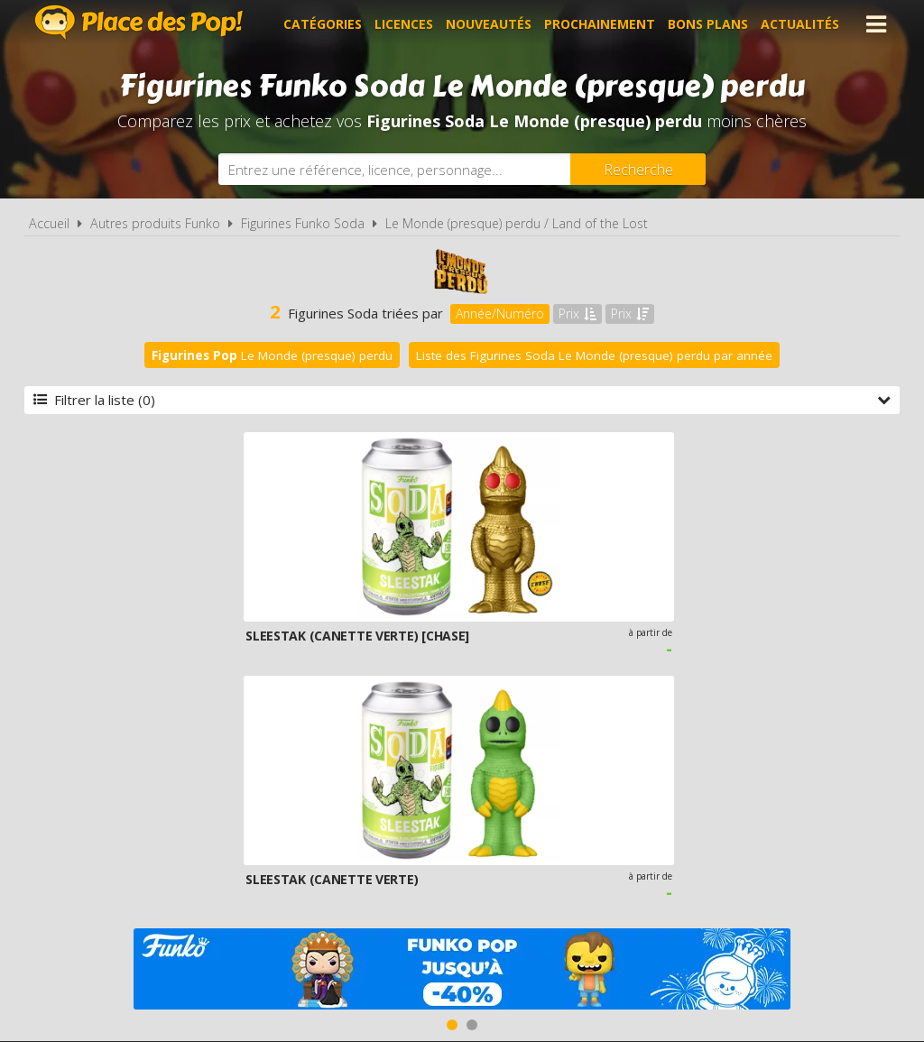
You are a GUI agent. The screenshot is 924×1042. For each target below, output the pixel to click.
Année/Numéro (500, 313)
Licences (403, 23)
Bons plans (708, 23)
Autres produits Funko (155, 223)
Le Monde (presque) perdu (272, 355)
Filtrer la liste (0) (462, 400)
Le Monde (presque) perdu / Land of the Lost (516, 223)
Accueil (49, 223)
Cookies (571, 826)
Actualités (800, 23)
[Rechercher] (638, 169)
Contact (748, 826)
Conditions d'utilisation (437, 826)
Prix (577, 313)
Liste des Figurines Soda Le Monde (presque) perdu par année (594, 355)
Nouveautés (488, 23)
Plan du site (659, 826)
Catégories (322, 23)
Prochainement (599, 23)
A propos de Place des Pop (233, 826)
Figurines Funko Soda (303, 223)
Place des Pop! (139, 22)
